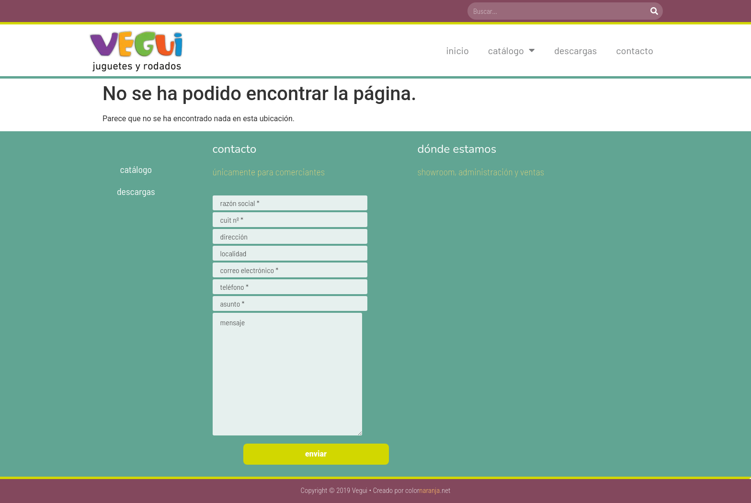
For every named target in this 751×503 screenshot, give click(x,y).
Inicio (457, 50)
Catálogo (511, 50)
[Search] (654, 11)
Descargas (575, 50)
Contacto (634, 50)
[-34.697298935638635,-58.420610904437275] (540, 303)
